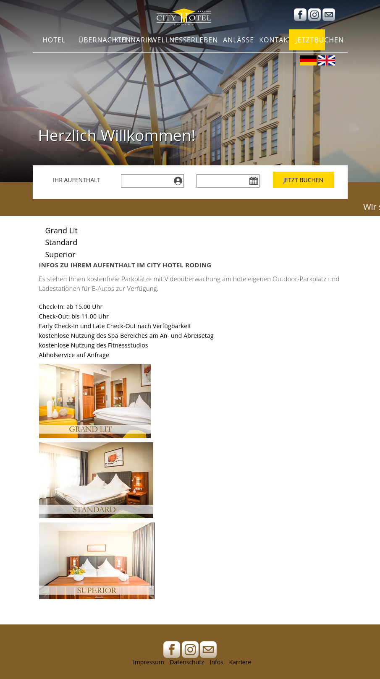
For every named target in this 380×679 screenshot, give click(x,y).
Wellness (166, 42)
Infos (216, 662)
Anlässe (238, 42)
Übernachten (93, 42)
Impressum (148, 662)
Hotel (54, 42)
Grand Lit (61, 230)
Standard (61, 242)
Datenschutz (187, 662)
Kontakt (274, 42)
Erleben (202, 42)
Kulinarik (129, 42)
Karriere (240, 662)
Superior (60, 254)
